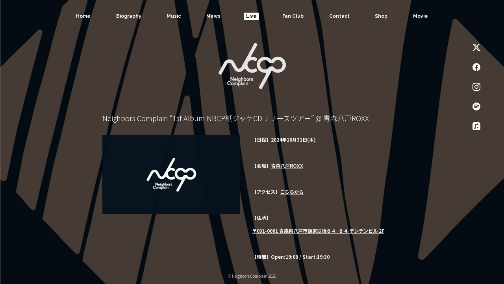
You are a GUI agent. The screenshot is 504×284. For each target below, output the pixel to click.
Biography (128, 16)
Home (83, 16)
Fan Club (293, 16)
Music (174, 16)
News (213, 16)
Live (251, 16)
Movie (420, 16)
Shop (381, 16)
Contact (339, 16)
